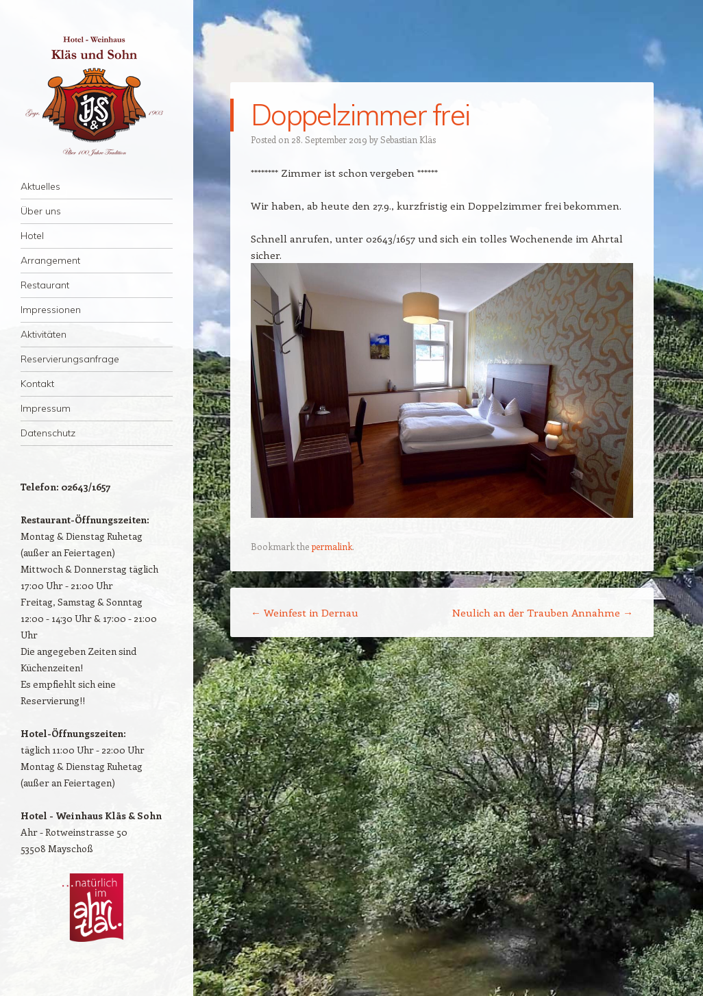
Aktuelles (40, 186)
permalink (331, 546)
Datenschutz (48, 433)
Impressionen (51, 309)
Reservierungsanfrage (70, 359)
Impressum (46, 408)
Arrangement (50, 260)
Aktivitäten (43, 334)
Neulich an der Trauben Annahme (542, 612)
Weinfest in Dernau (304, 612)
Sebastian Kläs (408, 139)
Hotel (32, 235)
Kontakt (37, 383)
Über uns (41, 211)
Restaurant (45, 285)
